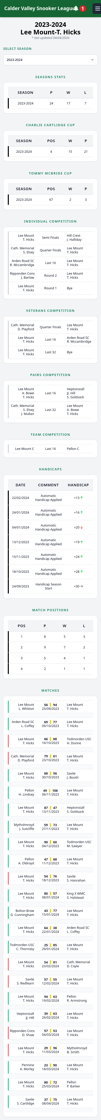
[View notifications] (81, 8)
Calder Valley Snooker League (39, 8)
